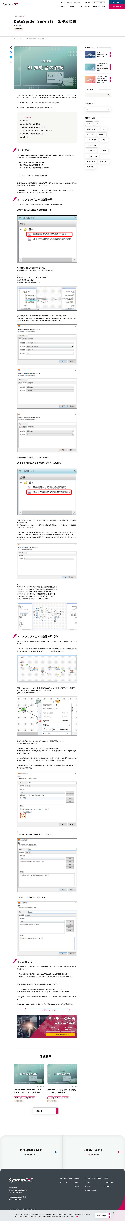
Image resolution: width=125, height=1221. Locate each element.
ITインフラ (90, 134)
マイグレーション (92, 156)
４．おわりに (24, 137)
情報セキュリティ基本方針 (29, 1209)
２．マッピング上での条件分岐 (30, 124)
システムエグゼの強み (67, 6)
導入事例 (87, 6)
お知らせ (69, 3)
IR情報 (104, 6)
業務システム (104, 161)
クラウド (17, 1097)
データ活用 (24, 1097)
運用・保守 (31, 1097)
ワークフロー (91, 161)
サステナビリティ (78, 3)
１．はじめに (24, 121)
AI (97, 123)
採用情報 (88, 3)
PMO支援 (101, 134)
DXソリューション (92, 129)
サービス (79, 6)
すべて (89, 123)
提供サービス (63, 1182)
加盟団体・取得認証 (91, 1190)
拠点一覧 (87, 1186)
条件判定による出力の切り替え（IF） (34, 127)
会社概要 (87, 1182)
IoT (104, 129)
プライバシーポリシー (15, 1209)
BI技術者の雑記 (18, 28)
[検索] (109, 95)
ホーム (16, 38)
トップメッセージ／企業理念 (93, 1178)
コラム (63, 3)
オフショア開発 (91, 140)
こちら (76, 1216)
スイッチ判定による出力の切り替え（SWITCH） (37, 130)
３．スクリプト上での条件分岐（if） (32, 134)
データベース (91, 151)
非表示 (29, 117)
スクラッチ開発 (91, 145)
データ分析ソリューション (47, 1010)
